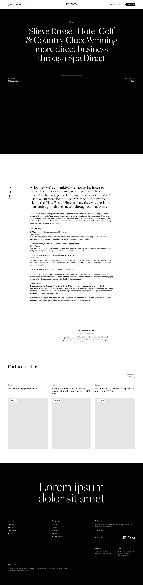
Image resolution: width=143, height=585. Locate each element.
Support (112, 4)
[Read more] (28, 416)
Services (10, 527)
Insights (10, 533)
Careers (54, 527)
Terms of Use (29, 570)
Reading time (130, 78)
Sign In (121, 4)
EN (18, 4)
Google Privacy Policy (15, 570)
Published (11, 78)
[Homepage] (71, 5)
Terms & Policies (57, 536)
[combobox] (18, 4)
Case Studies (12, 530)
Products (11, 525)
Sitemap (54, 533)
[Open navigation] (11, 4)
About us (54, 525)
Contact (54, 530)
